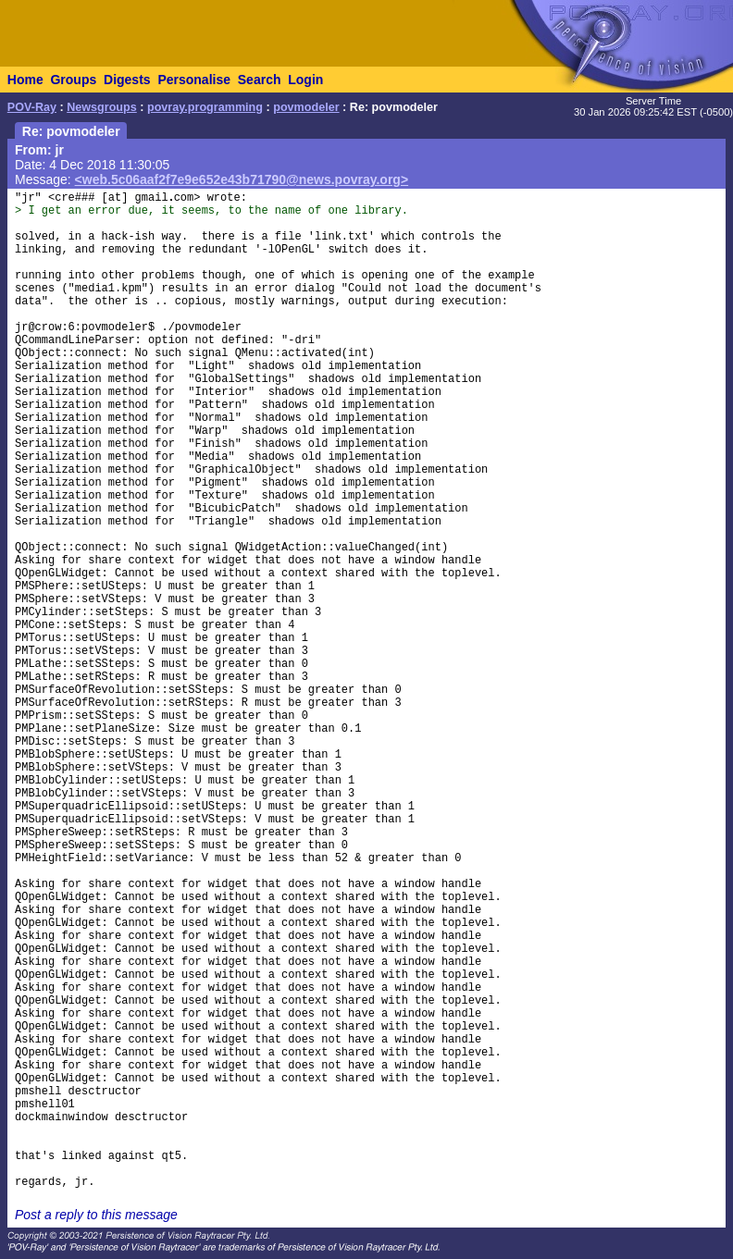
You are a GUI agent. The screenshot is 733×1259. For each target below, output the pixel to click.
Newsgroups (102, 107)
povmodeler (306, 107)
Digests (127, 79)
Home (25, 79)
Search (259, 79)
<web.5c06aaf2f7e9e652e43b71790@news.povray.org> (242, 179)
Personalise (193, 79)
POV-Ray (31, 107)
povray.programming (205, 107)
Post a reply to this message (96, 1214)
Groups (73, 79)
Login (305, 79)
